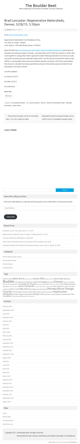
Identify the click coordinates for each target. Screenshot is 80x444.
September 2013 (8, 398)
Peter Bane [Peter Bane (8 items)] (32, 292)
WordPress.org (8, 424)
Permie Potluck (8, 264)
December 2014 (8, 343)
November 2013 (8, 390)
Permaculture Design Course (12, 257)
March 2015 (6, 332)
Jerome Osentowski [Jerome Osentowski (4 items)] (40, 286)
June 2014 (6, 365)
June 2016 (6, 314)
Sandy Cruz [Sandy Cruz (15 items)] (38, 294)
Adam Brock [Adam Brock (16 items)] (18, 278)
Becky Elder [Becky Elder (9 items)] (58, 279)
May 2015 (6, 325)
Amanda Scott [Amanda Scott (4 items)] (29, 279)
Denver (43, 103)
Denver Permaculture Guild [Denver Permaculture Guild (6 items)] (11, 284)
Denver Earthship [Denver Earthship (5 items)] (68, 282)
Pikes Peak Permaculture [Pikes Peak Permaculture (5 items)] (45, 292)
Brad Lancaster (35, 103)
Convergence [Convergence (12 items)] (43, 282)
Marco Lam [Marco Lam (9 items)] (14, 289)
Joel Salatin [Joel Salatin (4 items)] (49, 286)
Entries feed (7, 417)
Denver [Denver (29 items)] (58, 281)
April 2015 (6, 328)
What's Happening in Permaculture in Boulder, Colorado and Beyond (41, 8)
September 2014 (8, 354)
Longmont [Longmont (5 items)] (6, 289)
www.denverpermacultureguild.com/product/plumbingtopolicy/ (39, 50)
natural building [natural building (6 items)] (42, 289)
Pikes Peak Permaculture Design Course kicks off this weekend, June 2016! (27, 241)
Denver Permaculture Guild (17, 35)
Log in (5, 413)
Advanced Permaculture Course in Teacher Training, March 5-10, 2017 (25, 234)
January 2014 (7, 383)
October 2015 (7, 321)
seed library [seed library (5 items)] (48, 294)
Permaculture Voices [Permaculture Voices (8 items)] (20, 292)
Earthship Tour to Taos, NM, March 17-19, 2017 (18, 231)
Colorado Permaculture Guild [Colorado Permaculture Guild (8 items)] (26, 282)
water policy (17, 105)
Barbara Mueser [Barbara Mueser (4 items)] (49, 279)
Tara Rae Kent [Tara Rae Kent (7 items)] (65, 294)
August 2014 (7, 358)
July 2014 (6, 361)
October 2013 (7, 394)
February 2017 (7, 306)
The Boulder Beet (40, 5)
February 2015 (7, 336)
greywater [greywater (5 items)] (6, 286)
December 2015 (8, 317)
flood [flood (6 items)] (50, 284)
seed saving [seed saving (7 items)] (56, 294)
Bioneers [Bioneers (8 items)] (67, 279)
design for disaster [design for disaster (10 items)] (29, 284)
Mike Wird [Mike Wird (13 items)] (24, 289)
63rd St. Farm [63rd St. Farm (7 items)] (7, 279)
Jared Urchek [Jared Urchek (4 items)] (13, 286)
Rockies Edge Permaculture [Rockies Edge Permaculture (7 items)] (23, 294)
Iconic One (51, 442)
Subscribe (10, 217)
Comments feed (8, 420)
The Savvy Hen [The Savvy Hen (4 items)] (30, 296)
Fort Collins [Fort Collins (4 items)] (56, 284)
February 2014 (7, 380)
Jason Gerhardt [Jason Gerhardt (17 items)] (26, 286)
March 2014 (6, 376)
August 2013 (7, 401)
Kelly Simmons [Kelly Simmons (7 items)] (58, 286)
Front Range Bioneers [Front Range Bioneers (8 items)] (67, 284)
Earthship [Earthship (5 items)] (45, 284)
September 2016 (8, 310)
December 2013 (8, 387)
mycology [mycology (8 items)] (32, 289)
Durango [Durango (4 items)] (39, 284)
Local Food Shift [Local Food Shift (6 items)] (69, 286)
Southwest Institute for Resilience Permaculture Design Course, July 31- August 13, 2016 (31, 245)
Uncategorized (7, 268)
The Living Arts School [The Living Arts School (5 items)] (19, 296)
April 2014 (6, 372)
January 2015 (7, 339)
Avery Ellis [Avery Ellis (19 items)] (38, 278)
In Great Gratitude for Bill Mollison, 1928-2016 (18, 238)
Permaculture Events (18, 103)
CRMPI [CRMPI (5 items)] (51, 282)
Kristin (9, 30)
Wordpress (73, 442)
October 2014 (7, 350)
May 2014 (6, 369)
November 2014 (8, 347)
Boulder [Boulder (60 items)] (8, 281)
